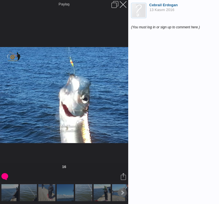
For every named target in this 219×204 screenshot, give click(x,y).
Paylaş (64, 4)
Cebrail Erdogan (163, 5)
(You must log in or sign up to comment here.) (165, 27)
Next (122, 192)
